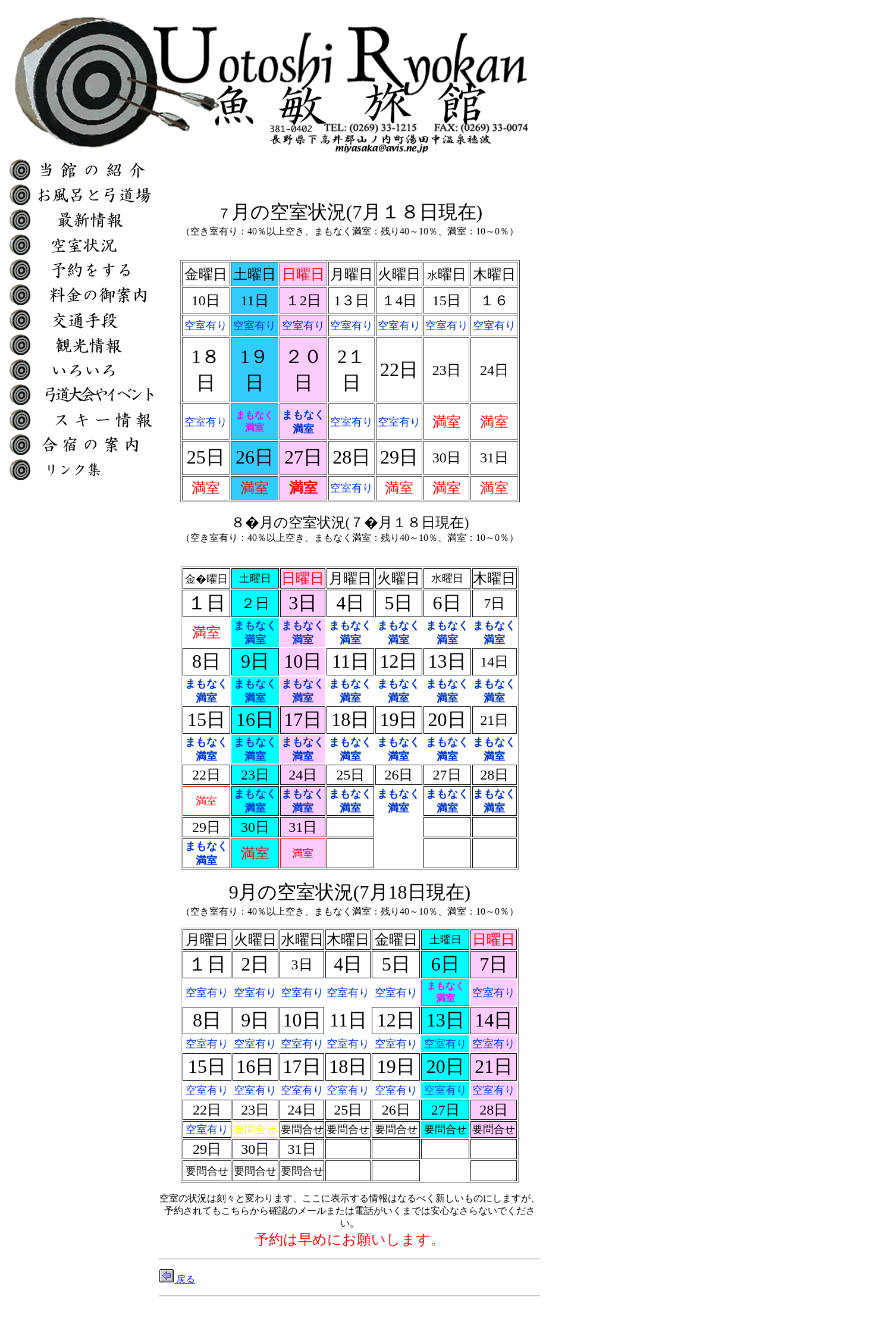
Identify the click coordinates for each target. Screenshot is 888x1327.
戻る (177, 1279)
